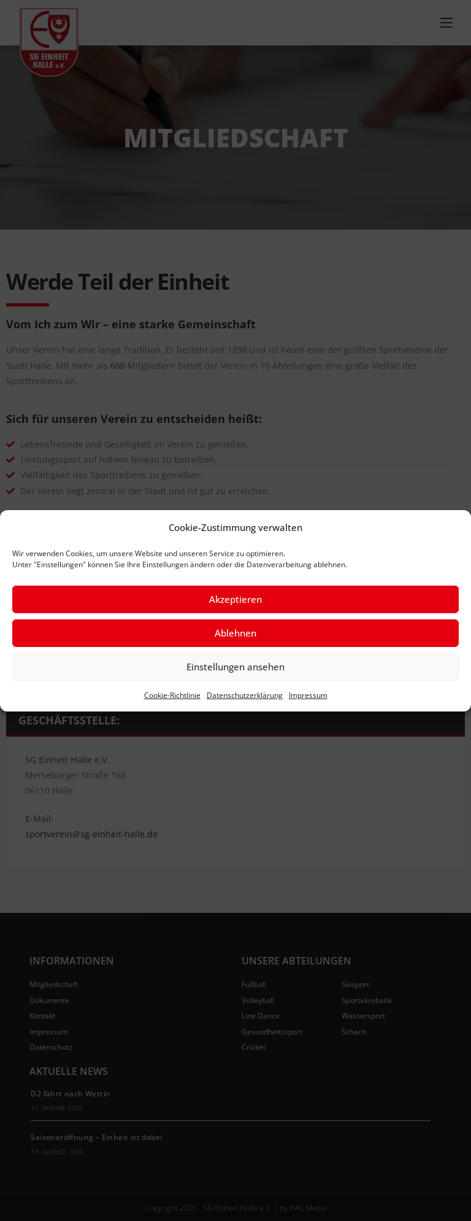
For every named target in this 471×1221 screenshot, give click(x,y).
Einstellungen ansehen (235, 667)
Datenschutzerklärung (245, 694)
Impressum (308, 694)
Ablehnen (235, 633)
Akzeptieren (235, 599)
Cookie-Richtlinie (172, 694)
